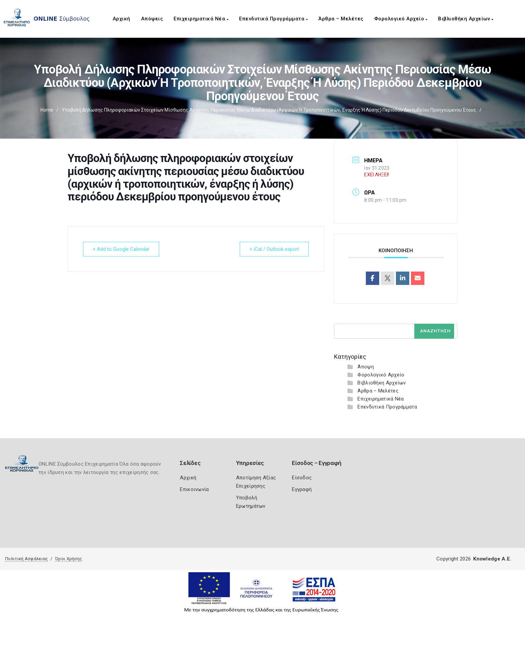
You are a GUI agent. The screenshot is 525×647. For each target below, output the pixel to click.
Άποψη (365, 367)
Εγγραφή (302, 489)
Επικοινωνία (194, 489)
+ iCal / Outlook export (274, 249)
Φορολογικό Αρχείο (401, 19)
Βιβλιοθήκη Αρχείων (465, 19)
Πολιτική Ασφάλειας (26, 558)
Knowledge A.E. (492, 559)
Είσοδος (302, 478)
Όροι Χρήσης (68, 558)
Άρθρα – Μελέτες (340, 19)
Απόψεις (152, 19)
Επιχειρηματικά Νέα (201, 19)
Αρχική (121, 19)
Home (46, 110)
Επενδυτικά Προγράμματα (273, 19)
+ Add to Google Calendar (121, 249)
